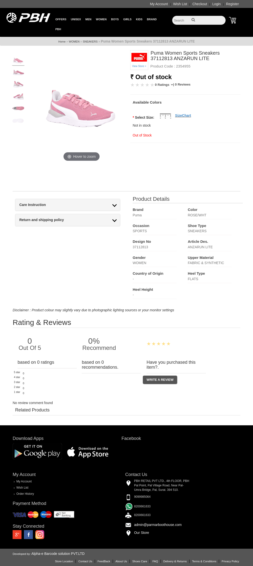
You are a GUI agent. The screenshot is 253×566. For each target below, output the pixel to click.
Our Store (141, 533)
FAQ (155, 561)
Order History (25, 494)
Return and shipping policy (41, 220)
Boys (115, 19)
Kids (139, 19)
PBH (58, 29)
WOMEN (74, 41)
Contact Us (85, 561)
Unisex (76, 19)
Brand (152, 19)
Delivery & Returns (175, 561)
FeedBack (104, 561)
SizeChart (183, 115)
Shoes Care (139, 561)
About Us (121, 561)
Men (88, 19)
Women (101, 19)
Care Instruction (32, 205)
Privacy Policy (230, 561)
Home (61, 41)
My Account (159, 4)
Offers (60, 19)
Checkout (199, 4)
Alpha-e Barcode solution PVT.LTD (57, 554)
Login (216, 4)
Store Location (64, 561)
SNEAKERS (90, 41)
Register (232, 4)
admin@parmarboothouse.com (158, 525)
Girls (127, 19)
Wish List (180, 4)
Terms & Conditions (204, 561)
